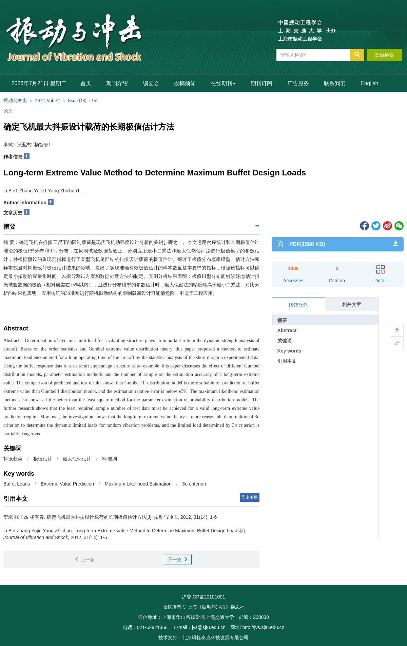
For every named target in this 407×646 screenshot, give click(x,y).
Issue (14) (77, 100)
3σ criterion (194, 484)
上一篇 (85, 559)
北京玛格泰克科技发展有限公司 (215, 637)
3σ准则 (109, 458)
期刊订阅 (261, 83)
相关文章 (351, 304)
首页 (85, 83)
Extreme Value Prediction (67, 484)
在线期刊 (223, 83)
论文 (8, 111)
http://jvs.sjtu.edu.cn (263, 627)
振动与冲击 (15, 100)
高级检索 (384, 55)
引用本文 (286, 361)
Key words (289, 351)
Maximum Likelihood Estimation (138, 484)
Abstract (287, 330)
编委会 (151, 83)
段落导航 (298, 305)
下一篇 (178, 559)
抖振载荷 (12, 458)
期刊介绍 (117, 83)
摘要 (282, 320)
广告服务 (298, 83)
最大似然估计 (77, 458)
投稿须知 (185, 83)
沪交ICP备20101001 (203, 597)
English (369, 83)
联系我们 (335, 83)
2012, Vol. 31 (47, 100)
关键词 (284, 340)
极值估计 (42, 458)
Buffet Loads (16, 484)
